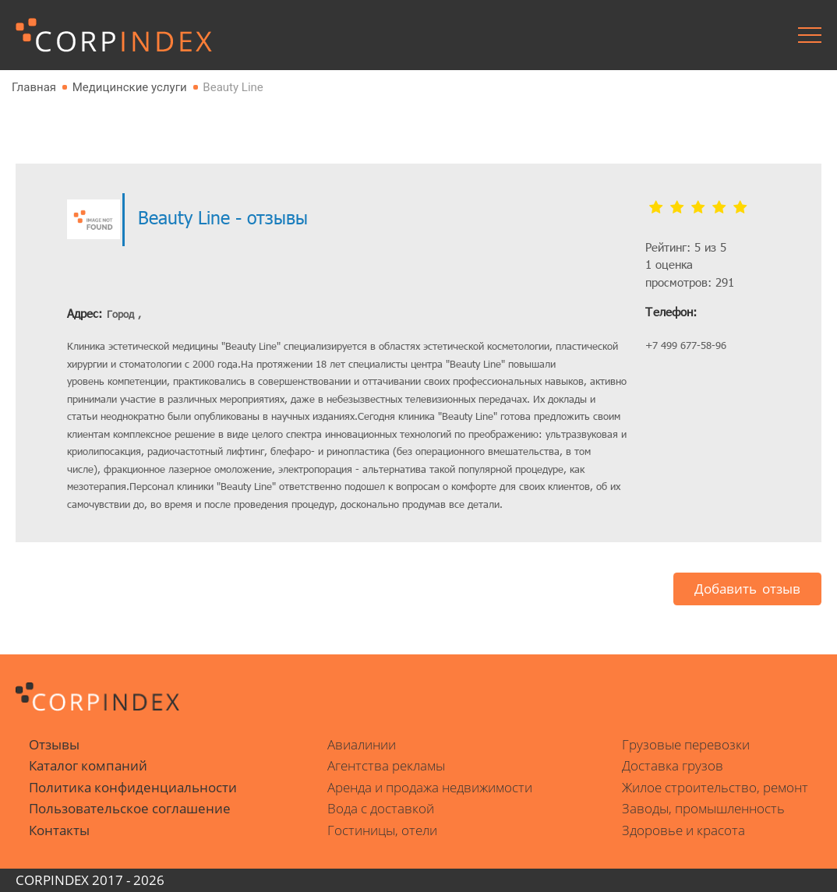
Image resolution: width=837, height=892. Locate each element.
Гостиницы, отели (382, 830)
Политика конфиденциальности (133, 787)
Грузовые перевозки (686, 744)
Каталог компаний (88, 765)
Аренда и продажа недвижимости (429, 787)
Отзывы (54, 744)
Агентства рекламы (386, 765)
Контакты (59, 830)
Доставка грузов (672, 765)
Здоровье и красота (683, 830)
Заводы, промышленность (703, 808)
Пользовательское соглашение (130, 808)
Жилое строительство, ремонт (715, 787)
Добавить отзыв (747, 589)
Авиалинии (361, 744)
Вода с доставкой (380, 808)
